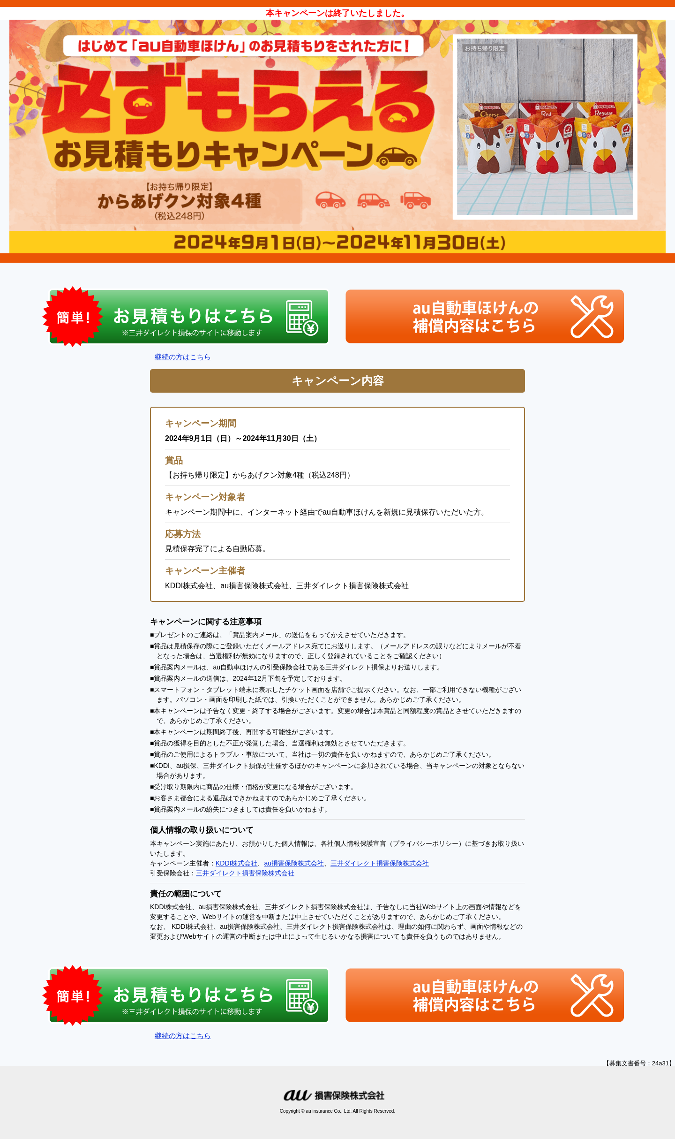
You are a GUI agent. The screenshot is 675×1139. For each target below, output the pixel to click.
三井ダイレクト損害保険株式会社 (379, 863)
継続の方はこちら (183, 357)
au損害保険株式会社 (294, 863)
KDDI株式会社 (236, 863)
